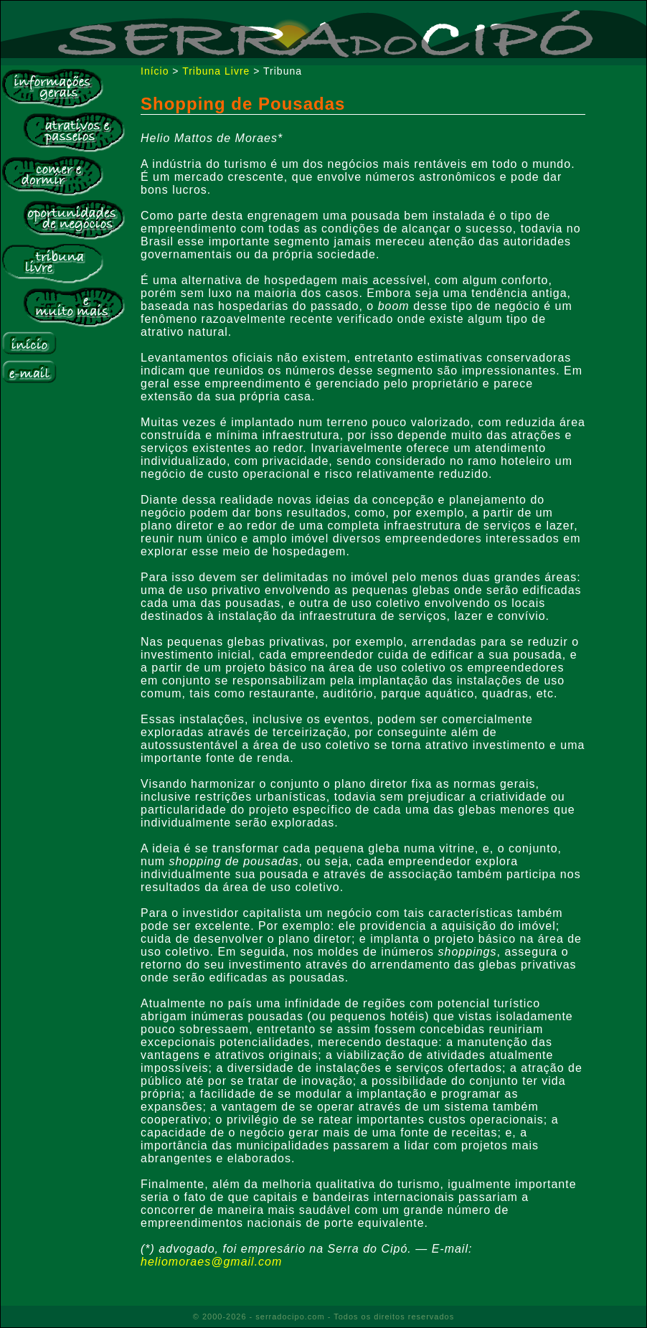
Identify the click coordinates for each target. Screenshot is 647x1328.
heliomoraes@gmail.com (211, 1262)
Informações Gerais (52, 88)
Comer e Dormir (52, 176)
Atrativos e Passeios (74, 132)
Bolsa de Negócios (74, 219)
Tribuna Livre (52, 263)
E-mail (29, 372)
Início (29, 343)
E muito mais (74, 307)
